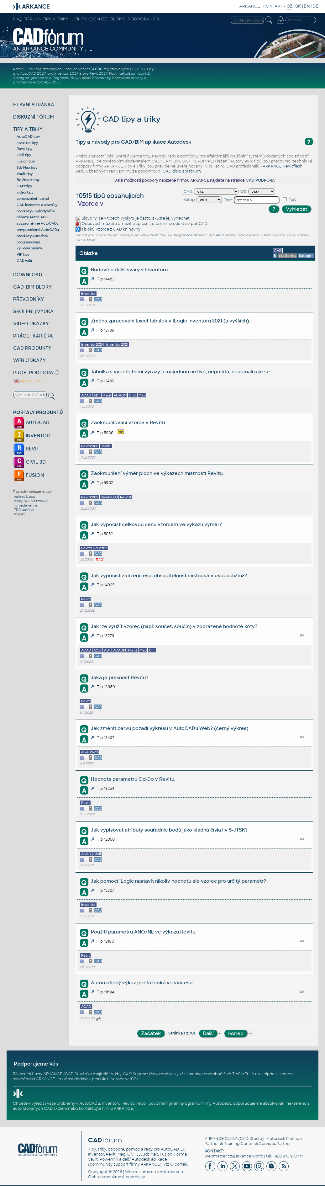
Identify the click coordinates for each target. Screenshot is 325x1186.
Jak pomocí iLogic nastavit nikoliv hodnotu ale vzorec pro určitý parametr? (178, 881)
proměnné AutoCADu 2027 (36, 82)
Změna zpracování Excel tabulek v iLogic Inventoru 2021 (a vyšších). (170, 321)
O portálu (179, 1164)
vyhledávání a (25, 505)
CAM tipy (24, 186)
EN (307, 6)
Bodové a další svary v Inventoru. (130, 270)
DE (315, 6)
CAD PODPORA (260, 180)
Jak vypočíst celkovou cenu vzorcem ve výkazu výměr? (156, 524)
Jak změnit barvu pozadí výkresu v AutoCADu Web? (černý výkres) (169, 728)
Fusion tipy (25, 161)
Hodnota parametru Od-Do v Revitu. (133, 779)
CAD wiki (24, 260)
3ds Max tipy (27, 167)
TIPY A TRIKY (28, 129)
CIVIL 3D (29, 462)
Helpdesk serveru (277, 1074)
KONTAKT (273, 6)
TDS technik (24, 510)
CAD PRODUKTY (32, 348)
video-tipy (25, 192)
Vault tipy (25, 174)
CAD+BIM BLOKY (32, 287)
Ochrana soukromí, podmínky (116, 1176)
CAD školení (55, 1108)
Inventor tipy (27, 143)
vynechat (180, 218)
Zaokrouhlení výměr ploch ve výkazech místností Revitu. (157, 473)
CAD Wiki (88, 240)
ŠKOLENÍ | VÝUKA (33, 311)
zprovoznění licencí (33, 198)
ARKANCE (249, 6)
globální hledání (191, 235)
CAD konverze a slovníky (37, 205)
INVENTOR (31, 436)
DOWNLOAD (27, 275)
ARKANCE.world (222, 235)
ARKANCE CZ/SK (221, 1138)
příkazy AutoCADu (32, 217)
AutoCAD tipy (28, 136)
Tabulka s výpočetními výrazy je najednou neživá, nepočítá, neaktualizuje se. (181, 372)
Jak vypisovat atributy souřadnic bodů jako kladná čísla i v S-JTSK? (169, 830)
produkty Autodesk (32, 236)
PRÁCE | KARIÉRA (33, 336)
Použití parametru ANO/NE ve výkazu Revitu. (143, 932)
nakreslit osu (24, 496)
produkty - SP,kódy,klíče (36, 211)
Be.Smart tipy (28, 180)
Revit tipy (24, 148)
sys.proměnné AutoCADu (38, 223)
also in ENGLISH (30, 381)
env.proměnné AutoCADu (38, 229)
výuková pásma (29, 248)
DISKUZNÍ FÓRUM (33, 117)
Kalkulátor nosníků (134, 73)
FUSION (28, 475)
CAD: (188, 191)
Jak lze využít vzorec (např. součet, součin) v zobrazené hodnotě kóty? (174, 626)
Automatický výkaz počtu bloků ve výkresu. (142, 983)
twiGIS (19, 514)
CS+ (135, 1079)
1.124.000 (94, 69)
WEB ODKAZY (29, 360)
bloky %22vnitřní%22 (31, 501)
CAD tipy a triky (118, 119)
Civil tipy (24, 155)
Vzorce (102, 229)
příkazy (137, 78)
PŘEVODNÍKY (28, 299)
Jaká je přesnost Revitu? (119, 677)
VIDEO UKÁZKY (31, 324)
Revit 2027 (98, 73)
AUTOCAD (31, 422)
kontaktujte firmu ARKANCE (106, 1108)
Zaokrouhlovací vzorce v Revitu (128, 422)
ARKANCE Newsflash (282, 166)
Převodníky (101, 78)
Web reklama (137, 1171)
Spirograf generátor (30, 78)
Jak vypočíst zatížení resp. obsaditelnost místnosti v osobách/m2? (169, 575)
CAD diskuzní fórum (182, 171)
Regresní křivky (65, 78)
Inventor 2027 (66, 73)
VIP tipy (23, 254)
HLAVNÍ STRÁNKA (33, 105)
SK (298, 6)
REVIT (26, 449)
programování (28, 242)
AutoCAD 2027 (33, 73)
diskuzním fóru (154, 235)
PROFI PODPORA (33, 372)
